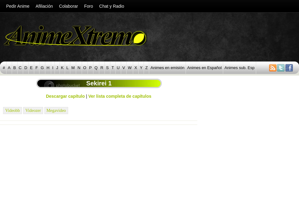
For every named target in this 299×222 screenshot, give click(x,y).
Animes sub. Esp (239, 67)
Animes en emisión (167, 67)
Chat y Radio (111, 6)
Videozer (33, 110)
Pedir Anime (17, 6)
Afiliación (44, 6)
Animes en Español (204, 67)
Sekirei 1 (99, 83)
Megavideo (56, 110)
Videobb (12, 110)
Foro (88, 6)
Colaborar (68, 6)
